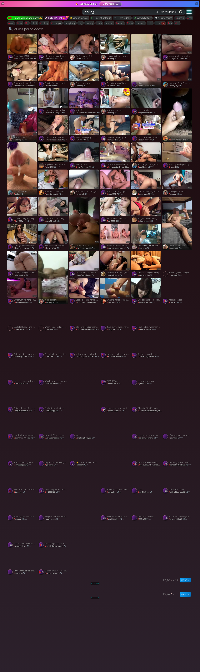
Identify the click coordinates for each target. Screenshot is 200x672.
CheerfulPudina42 (86, 275)
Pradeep (82, 86)
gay (80, 23)
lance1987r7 (115, 194)
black (34, 23)
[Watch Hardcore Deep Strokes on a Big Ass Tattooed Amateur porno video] (177, 74)
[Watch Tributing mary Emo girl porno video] (177, 264)
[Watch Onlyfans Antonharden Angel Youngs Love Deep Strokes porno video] (53, 128)
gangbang (70, 23)
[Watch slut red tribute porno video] (177, 386)
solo (150, 23)
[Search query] (127, 12)
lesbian (109, 23)
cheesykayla (177, 86)
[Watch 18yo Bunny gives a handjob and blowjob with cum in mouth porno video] (115, 318)
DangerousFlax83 (179, 59)
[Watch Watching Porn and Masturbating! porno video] (177, 223)
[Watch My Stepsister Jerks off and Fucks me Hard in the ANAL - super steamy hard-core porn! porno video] (53, 237)
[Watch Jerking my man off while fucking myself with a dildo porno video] (84, 345)
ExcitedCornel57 (117, 356)
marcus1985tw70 (54, 573)
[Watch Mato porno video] (146, 61)
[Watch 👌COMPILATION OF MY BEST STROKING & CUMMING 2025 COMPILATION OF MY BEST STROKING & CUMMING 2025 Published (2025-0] (84, 454)
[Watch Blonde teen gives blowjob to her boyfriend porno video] (146, 264)
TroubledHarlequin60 (88, 329)
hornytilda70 (115, 329)
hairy (99, 23)
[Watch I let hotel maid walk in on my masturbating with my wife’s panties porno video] (22, 372)
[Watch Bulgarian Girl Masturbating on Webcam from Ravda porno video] (53, 508)
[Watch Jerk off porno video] (84, 101)
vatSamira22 (53, 356)
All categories (163, 17)
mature (120, 23)
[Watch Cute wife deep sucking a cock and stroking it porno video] (22, 345)
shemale (140, 23)
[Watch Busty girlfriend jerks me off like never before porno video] (53, 426)
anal (189, 17)
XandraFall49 (146, 275)
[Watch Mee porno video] (84, 426)
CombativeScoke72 (180, 465)
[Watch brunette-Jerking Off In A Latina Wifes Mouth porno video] (53, 535)
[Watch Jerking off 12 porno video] (177, 332)
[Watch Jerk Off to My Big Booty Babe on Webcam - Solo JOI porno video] (146, 183)
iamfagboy (114, 492)
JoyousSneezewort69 (56, 140)
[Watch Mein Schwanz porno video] (84, 156)
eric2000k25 (52, 492)
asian (11, 23)
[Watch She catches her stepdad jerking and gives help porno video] (146, 291)
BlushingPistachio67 (25, 248)
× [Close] (196, 3)
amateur (179, 17)
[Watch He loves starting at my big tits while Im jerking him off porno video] (115, 345)
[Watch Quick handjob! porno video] (22, 169)
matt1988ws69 (22, 221)
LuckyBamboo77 (54, 438)
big (27, 23)
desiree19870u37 (54, 59)
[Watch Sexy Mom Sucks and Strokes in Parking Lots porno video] (22, 481)
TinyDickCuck (21, 384)
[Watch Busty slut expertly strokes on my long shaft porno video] (115, 128)
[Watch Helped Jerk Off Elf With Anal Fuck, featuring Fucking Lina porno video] (84, 264)
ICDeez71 (82, 465)
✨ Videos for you (78, 17)
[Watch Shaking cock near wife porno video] (22, 508)
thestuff (176, 302)
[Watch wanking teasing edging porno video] (177, 156)
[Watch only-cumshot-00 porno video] (177, 481)
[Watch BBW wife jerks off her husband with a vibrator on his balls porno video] (115, 156)
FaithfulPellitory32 (55, 113)
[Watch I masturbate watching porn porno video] (115, 47)
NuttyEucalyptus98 (148, 356)
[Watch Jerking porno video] (115, 440)
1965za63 (144, 519)
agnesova (51, 465)
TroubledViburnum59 (56, 546)
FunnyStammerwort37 (119, 248)
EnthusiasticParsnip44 (26, 59)
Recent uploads (101, 17)
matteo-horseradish (180, 140)
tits (170, 23)
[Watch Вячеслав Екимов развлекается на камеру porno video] (22, 562)
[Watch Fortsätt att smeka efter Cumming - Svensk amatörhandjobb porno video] (53, 345)
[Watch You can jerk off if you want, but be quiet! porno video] (146, 156)
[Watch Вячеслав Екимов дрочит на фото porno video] (146, 237)
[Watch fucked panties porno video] (177, 291)
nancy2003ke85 (178, 519)
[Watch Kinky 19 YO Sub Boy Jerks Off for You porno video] (84, 183)
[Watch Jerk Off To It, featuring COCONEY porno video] (53, 210)
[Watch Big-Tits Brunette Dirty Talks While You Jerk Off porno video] (53, 454)
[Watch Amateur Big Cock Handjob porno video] (115, 481)
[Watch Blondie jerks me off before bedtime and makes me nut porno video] (22, 74)
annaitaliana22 (54, 194)
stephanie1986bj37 (24, 438)
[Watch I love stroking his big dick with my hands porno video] (115, 399)
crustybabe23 (147, 194)
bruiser (19, 194)
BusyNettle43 (145, 492)
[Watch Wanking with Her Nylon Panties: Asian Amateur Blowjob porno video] (115, 264)
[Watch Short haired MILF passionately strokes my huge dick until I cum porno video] (22, 47)
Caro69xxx (146, 167)
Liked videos (122, 17)
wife (177, 23)
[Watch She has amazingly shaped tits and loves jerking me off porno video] (53, 101)
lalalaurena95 (146, 221)
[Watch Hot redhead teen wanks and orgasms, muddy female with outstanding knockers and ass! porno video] (115, 210)
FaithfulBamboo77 (179, 492)
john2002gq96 (53, 411)
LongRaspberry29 (85, 438)
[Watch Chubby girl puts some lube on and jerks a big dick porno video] (177, 454)
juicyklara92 (52, 519)
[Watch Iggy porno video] (146, 481)
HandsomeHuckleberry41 (150, 411)
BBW (19, 23)
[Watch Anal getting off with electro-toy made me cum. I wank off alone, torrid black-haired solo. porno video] (53, 399)
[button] (189, 11)
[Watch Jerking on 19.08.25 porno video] (177, 183)
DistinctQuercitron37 (87, 356)
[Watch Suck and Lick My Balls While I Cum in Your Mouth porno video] (53, 183)
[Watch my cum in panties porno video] (146, 508)
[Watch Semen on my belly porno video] (84, 74)
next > (185, 580)
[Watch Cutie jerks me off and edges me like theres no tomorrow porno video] (22, 399)
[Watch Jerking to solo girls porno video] (115, 101)
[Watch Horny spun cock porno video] (84, 223)
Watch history (143, 17)
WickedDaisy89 (147, 329)
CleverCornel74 (146, 86)
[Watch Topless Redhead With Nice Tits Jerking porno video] (22, 535)
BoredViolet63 (22, 546)
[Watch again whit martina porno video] (146, 372)
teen (158, 23)
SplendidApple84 (116, 411)
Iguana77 (176, 275)
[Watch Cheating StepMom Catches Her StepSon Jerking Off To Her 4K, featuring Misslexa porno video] (146, 399)
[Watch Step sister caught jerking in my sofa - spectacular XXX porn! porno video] (115, 183)
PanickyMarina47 (148, 438)
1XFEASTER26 (114, 384)
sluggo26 (175, 167)
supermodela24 (23, 329)
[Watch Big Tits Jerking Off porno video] (84, 47)
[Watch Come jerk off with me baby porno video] (84, 386)
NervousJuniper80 (24, 356)
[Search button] (181, 12)
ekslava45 (144, 248)
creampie (56, 23)
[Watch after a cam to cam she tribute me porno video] (177, 426)
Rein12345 (52, 167)
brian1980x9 (53, 86)
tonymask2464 (147, 113)
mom (130, 23)
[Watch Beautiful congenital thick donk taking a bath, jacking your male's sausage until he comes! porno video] (22, 264)
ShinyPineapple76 (85, 167)
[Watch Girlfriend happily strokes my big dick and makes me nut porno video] (146, 345)
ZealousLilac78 (147, 302)
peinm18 (82, 59)
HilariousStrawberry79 (88, 302)
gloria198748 (53, 248)
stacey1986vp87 (147, 140)
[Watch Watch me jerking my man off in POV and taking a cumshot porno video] (53, 372)
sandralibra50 (115, 275)
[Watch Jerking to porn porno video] (22, 115)
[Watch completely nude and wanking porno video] (84, 494)
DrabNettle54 (53, 384)
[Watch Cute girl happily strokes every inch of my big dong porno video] (22, 237)
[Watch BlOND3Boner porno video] (115, 372)
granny (89, 23)
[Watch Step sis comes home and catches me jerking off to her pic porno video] (84, 291)
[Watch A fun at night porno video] (53, 277)
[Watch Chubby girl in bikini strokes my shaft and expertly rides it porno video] (84, 318)
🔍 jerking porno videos (26, 29)
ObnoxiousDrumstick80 (88, 113)
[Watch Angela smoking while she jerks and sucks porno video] (53, 156)
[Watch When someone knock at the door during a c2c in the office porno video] (53, 318)
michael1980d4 (23, 302)
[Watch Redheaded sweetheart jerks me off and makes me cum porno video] (146, 318)
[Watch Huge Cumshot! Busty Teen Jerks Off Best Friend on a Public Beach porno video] (146, 210)
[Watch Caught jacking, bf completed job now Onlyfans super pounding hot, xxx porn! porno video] (22, 210)
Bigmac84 (20, 492)
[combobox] (130, 12)
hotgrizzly (83, 194)
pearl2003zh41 (115, 519)
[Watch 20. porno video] (177, 115)
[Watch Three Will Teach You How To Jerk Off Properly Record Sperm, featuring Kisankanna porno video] (115, 237)
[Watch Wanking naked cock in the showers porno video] (115, 291)
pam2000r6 (114, 221)
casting (44, 23)
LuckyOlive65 (53, 221)
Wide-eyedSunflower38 (119, 167)
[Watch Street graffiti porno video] (146, 101)
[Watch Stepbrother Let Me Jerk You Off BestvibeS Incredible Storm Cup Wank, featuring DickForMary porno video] (146, 426)
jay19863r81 (83, 140)
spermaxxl (113, 302)
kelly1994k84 (22, 275)
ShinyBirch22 (115, 140)
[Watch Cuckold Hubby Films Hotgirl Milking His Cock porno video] (22, 318)
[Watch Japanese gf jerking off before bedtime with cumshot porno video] (177, 47)
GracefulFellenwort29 (26, 86)
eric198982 (114, 86)
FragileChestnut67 (24, 411)
